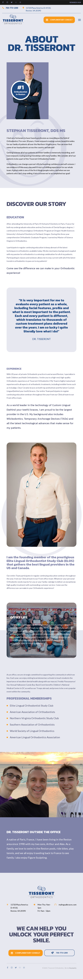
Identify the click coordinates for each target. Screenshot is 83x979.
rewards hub (75, 2)
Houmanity (72, 968)
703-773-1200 (10, 8)
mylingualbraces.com (65, 904)
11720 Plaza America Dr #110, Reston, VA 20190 (36, 9)
